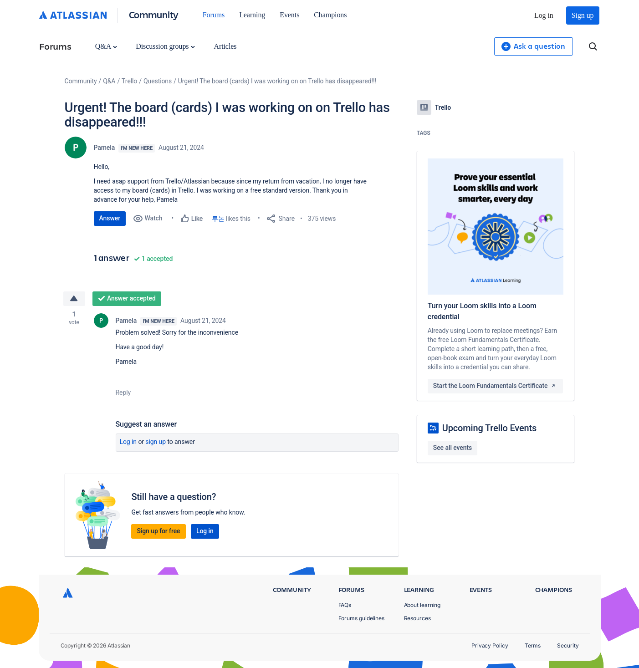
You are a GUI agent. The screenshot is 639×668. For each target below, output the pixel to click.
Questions (157, 81)
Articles (225, 46)
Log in (543, 15)
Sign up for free (158, 531)
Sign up (583, 15)
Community (154, 14)
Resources (417, 618)
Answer (110, 218)
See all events (452, 447)
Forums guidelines (361, 618)
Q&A (106, 46)
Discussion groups (165, 46)
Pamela (104, 147)
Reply (123, 392)
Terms (533, 645)
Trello (129, 81)
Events (289, 15)
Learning (252, 15)
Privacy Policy (489, 645)
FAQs (345, 605)
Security (567, 645)
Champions (330, 15)
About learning (422, 605)
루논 (218, 218)
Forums (214, 15)
